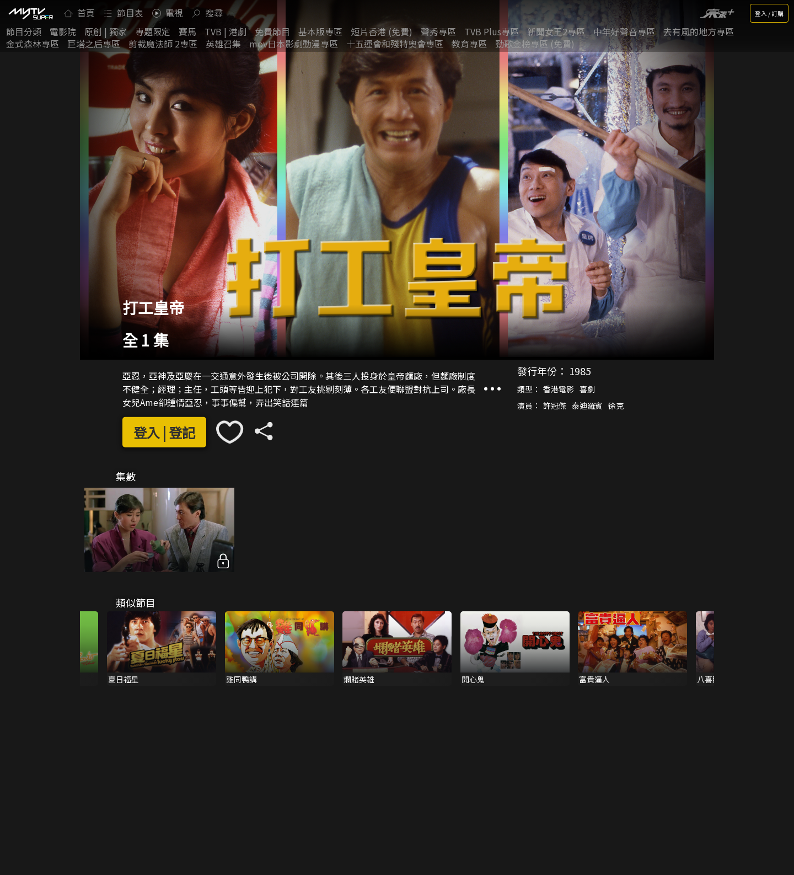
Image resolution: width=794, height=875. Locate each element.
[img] (30, 13)
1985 (580, 371)
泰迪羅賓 (587, 405)
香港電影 (558, 388)
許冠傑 (554, 405)
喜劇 (587, 388)
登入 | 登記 (164, 432)
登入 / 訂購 (769, 13)
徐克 (616, 405)
